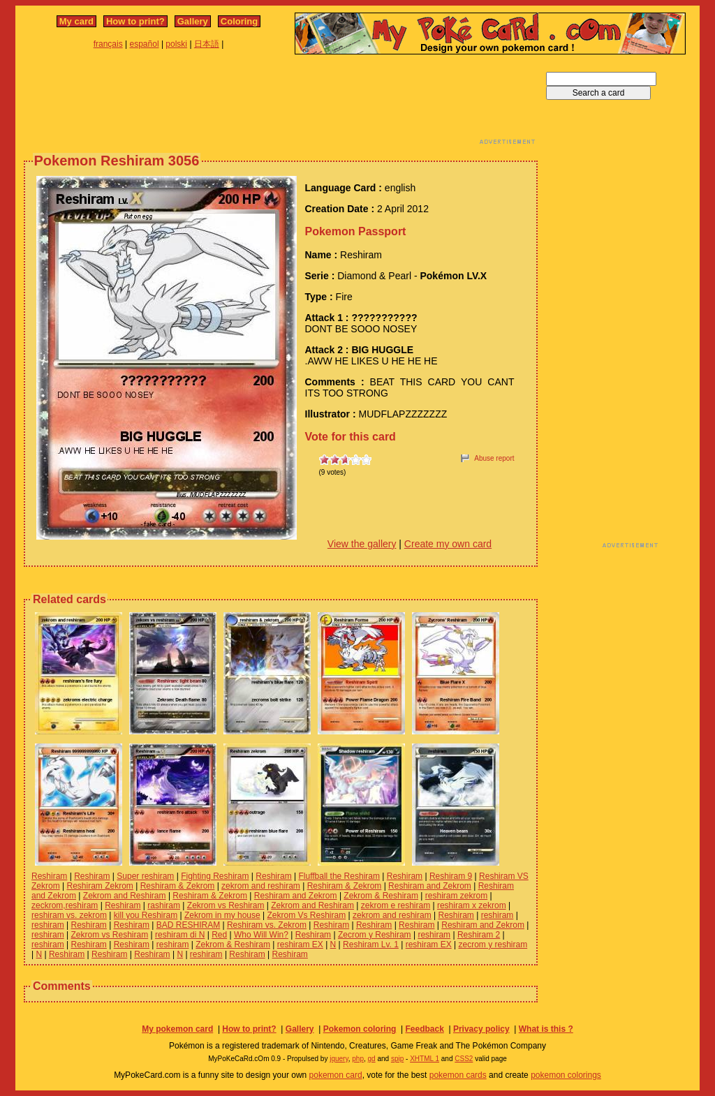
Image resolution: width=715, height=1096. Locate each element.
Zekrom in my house (222, 915)
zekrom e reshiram (395, 905)
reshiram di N (180, 935)
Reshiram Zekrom (99, 886)
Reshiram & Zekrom (177, 886)
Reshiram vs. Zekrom (267, 925)
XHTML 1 (424, 1058)
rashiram (163, 905)
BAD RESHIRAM (188, 925)
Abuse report (494, 458)
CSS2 (464, 1058)
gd (372, 1058)
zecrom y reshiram (493, 944)
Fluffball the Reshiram (339, 876)
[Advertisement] (281, 103)
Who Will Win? (261, 935)
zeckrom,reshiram (64, 905)
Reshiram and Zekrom (429, 886)
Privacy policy (481, 1029)
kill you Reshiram (145, 915)
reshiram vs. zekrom (69, 915)
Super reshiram (145, 876)
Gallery (192, 21)
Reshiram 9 (450, 876)
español (144, 44)
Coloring (239, 21)
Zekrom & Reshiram (381, 896)
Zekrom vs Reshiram (226, 905)
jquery (339, 1058)
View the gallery (362, 543)
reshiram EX (300, 944)
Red (219, 935)
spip (397, 1058)
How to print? (135, 21)
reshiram (497, 915)
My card (76, 21)
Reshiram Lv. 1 (371, 944)
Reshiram (49, 876)
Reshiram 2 (478, 935)
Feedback (424, 1029)
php (358, 1058)
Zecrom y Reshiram (374, 935)
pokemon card (335, 1075)
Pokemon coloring (360, 1029)
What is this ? (546, 1029)
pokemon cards (458, 1075)
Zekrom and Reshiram (124, 896)
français (108, 44)
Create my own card (448, 543)
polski (176, 44)
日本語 (206, 44)
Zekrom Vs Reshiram (306, 915)
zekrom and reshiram (260, 886)
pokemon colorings (566, 1075)
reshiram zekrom (456, 896)
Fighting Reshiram (215, 876)
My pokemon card (177, 1029)
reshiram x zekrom (471, 905)
